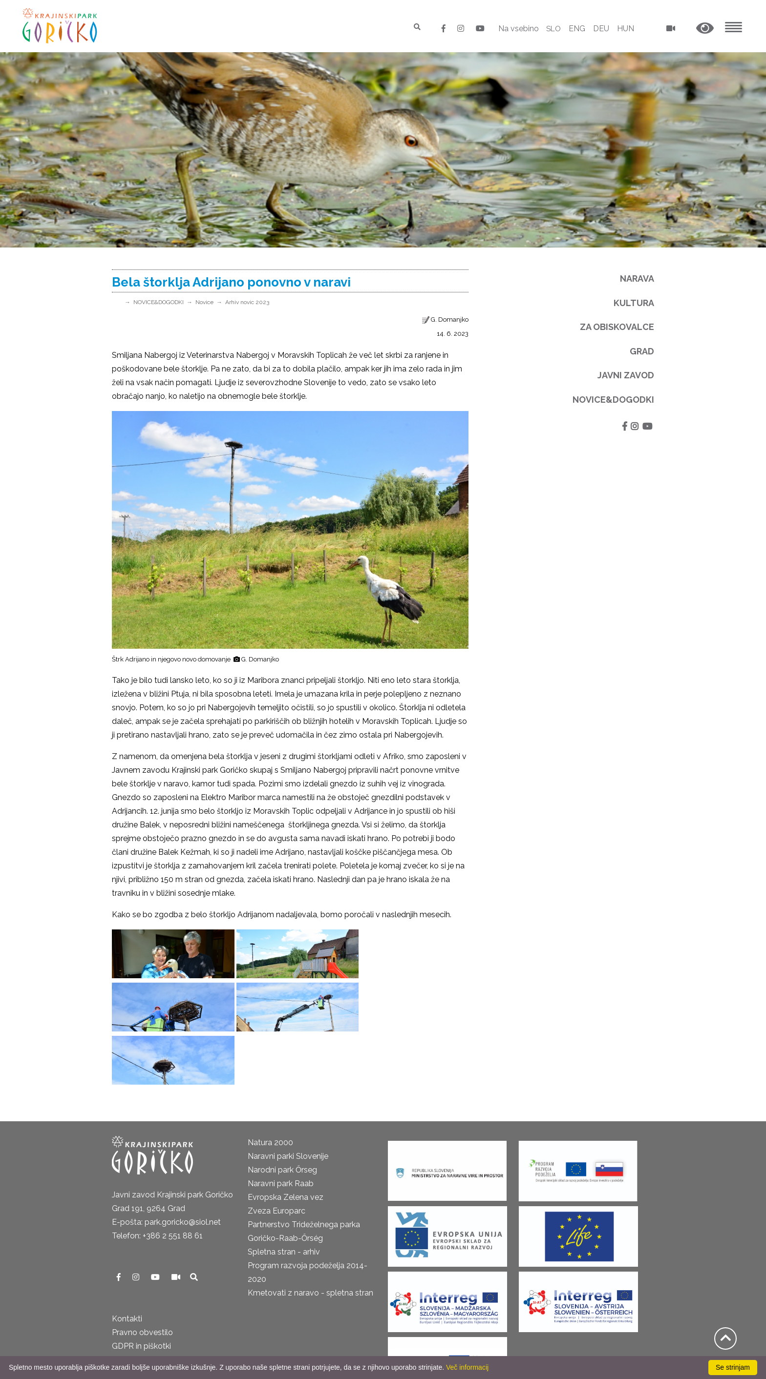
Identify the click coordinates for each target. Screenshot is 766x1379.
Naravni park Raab (281, 1130)
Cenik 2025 (131, 1320)
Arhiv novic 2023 (247, 302)
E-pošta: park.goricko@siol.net (166, 1168)
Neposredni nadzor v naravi (161, 1333)
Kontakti (127, 1265)
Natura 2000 (270, 1089)
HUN (625, 28)
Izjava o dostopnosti (149, 1347)
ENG (577, 28)
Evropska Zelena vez (285, 1144)
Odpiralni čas (135, 1306)
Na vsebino (516, 28)
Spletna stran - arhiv (284, 1198)
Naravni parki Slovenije (288, 1103)
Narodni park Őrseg (282, 1116)
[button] (705, 29)
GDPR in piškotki (141, 1292)
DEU (601, 28)
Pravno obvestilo (142, 1279)
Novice (204, 302)
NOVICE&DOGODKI (158, 302)
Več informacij (467, 1367)
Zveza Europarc (276, 1157)
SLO (553, 28)
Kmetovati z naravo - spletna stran (310, 1239)
